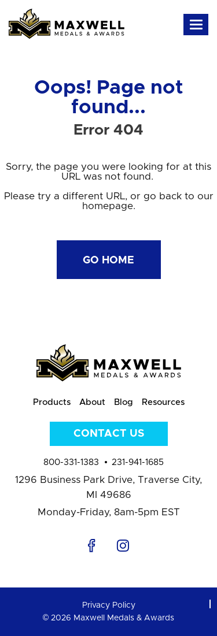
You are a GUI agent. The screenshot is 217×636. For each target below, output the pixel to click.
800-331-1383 (71, 462)
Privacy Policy (108, 605)
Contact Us (108, 434)
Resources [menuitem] (163, 402)
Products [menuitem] (52, 402)
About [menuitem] (92, 402)
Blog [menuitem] (123, 402)
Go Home (108, 260)
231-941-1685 (138, 462)
